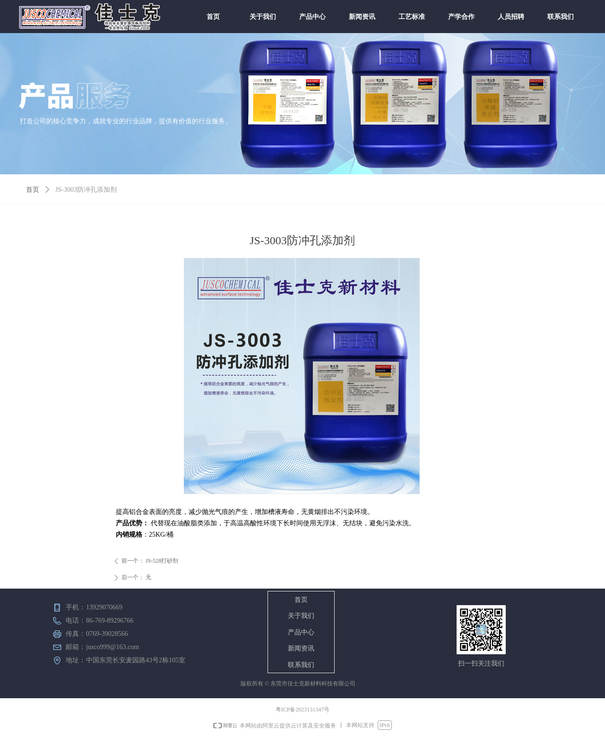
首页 (32, 189)
